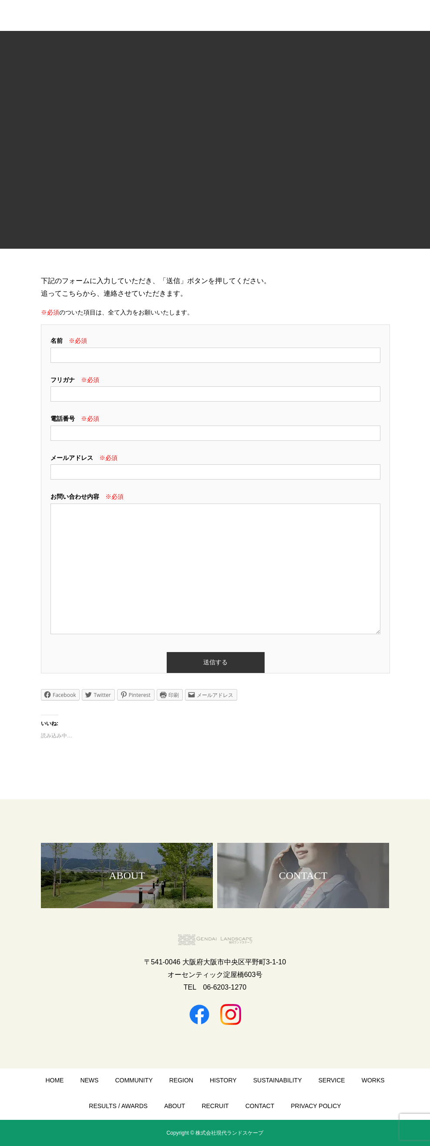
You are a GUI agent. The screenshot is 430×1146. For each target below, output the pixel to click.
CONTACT (260, 1105)
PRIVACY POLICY (316, 1105)
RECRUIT (215, 1105)
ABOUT (174, 1105)
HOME (54, 1080)
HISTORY (223, 1080)
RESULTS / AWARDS (118, 1105)
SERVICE (331, 1080)
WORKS (373, 1080)
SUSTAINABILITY (277, 1080)
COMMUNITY (133, 1080)
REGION (181, 1080)
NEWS (89, 1080)
